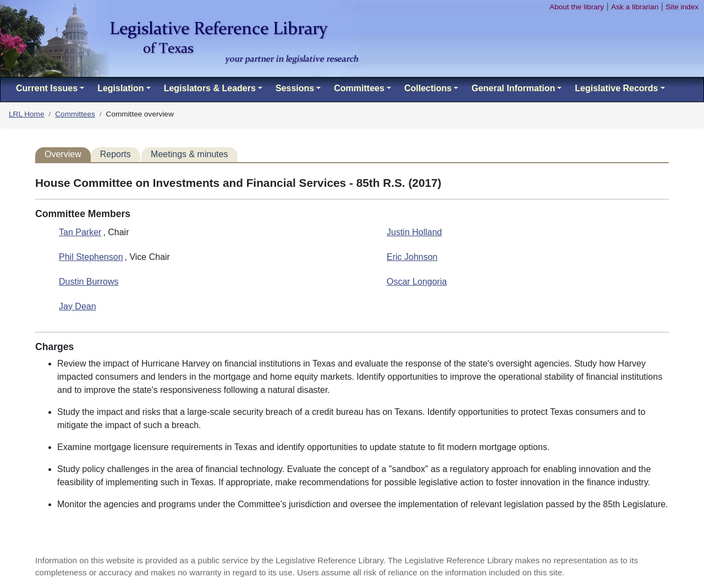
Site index (682, 7)
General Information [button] (513, 88)
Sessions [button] (295, 88)
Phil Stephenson (91, 257)
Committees (75, 114)
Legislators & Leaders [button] (210, 88)
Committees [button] (359, 88)
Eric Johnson (412, 257)
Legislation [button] (120, 88)
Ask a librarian (634, 7)
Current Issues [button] (47, 88)
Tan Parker (80, 232)
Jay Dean (77, 306)
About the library (576, 7)
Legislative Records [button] (616, 88)
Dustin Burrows (88, 281)
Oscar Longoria (417, 281)
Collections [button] (428, 88)
